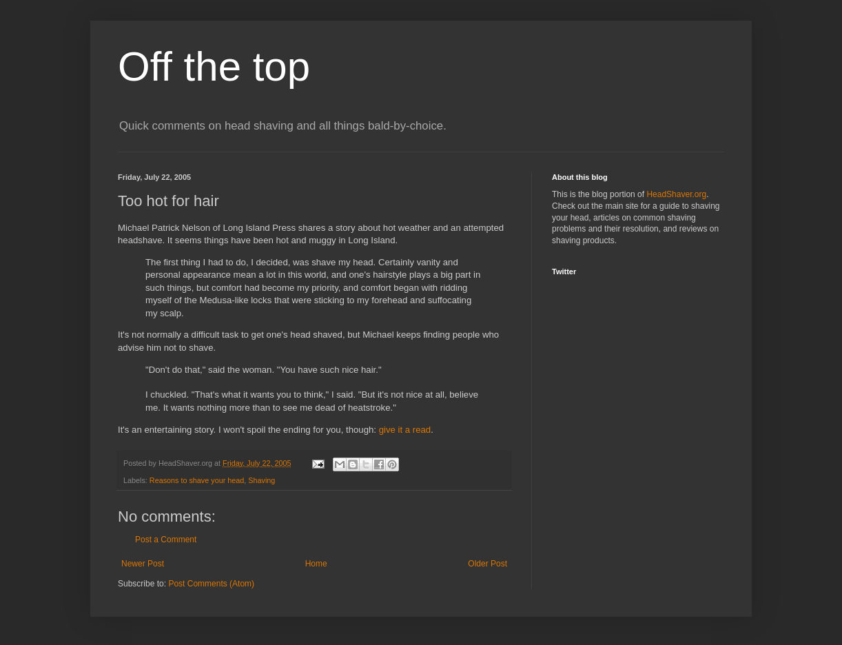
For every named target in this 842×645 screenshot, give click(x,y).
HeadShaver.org (676, 194)
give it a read (405, 429)
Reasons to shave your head (197, 480)
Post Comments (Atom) (211, 583)
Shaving (261, 480)
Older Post (487, 564)
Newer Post (142, 564)
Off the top (214, 66)
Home (316, 564)
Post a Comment (165, 539)
